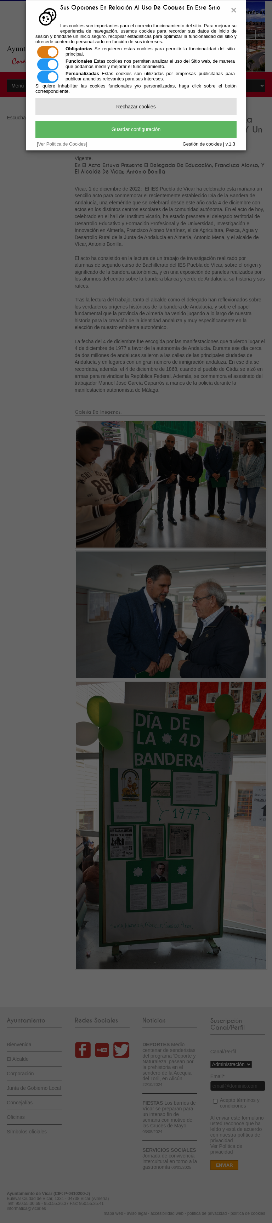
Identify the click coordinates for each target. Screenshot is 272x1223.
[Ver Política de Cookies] (62, 144)
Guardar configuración (136, 129)
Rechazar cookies (135, 106)
